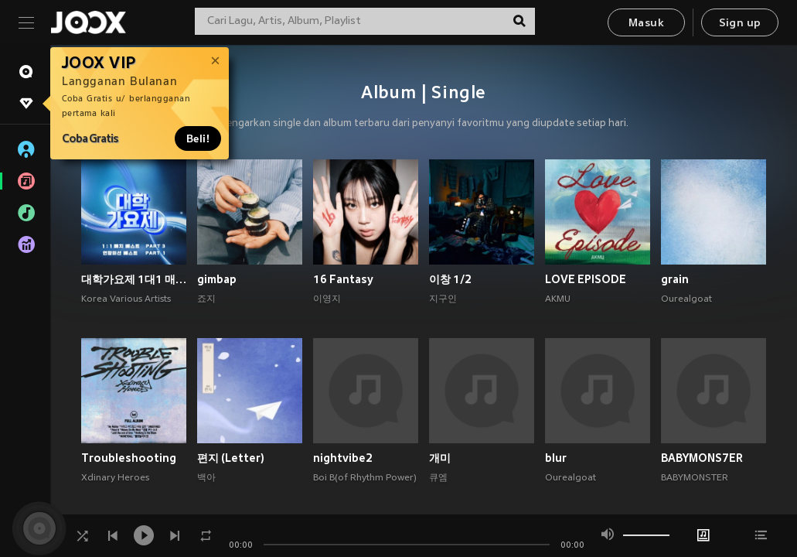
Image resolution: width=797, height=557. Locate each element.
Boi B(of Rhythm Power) (365, 478)
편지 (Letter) (230, 458)
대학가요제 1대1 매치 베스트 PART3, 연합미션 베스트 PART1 (133, 279)
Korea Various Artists (126, 299)
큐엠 (438, 478)
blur (556, 458)
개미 (440, 458)
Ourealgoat (686, 299)
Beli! (197, 138)
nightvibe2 (343, 458)
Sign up (740, 23)
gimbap (217, 279)
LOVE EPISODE (585, 279)
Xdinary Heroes (115, 478)
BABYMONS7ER (702, 458)
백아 (206, 478)
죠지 (206, 299)
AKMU (558, 299)
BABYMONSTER (694, 478)
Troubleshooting (128, 458)
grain (675, 279)
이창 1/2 (450, 279)
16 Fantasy (343, 279)
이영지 (327, 299)
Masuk (646, 23)
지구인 (443, 299)
